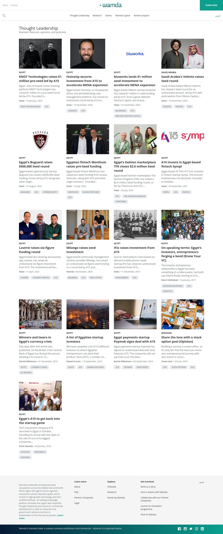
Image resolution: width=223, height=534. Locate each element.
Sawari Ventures (95, 367)
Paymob (128, 367)
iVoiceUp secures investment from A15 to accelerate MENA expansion (87, 81)
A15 (46, 106)
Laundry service (41, 277)
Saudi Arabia (168, 72)
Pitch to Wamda (148, 514)
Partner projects (141, 15)
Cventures (121, 201)
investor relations (172, 286)
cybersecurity (50, 192)
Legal (76, 503)
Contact (14, 5)
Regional (166, 333)
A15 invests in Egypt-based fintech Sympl (181, 164)
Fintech (186, 192)
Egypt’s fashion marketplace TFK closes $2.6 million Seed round (135, 166)
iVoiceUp (72, 110)
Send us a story (148, 486)
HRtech (179, 106)
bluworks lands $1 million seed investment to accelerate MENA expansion (134, 81)
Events (108, 15)
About (5, 5)
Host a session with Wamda (154, 492)
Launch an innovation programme (151, 507)
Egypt (22, 72)
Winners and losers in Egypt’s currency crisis (35, 339)
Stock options (179, 367)
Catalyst (25, 452)
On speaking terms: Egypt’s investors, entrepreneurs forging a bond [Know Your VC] (181, 254)
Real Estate (95, 277)
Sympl (166, 192)
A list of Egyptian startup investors (85, 339)
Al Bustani (26, 372)
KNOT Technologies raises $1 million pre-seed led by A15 (40, 79)
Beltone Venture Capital (128, 116)
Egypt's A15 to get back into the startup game (39, 421)
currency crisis (39, 367)
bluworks (121, 110)
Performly (40, 452)
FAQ (76, 492)
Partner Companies (83, 497)
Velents (167, 106)
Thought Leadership (79, 15)
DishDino (25, 457)
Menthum (73, 192)
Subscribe (211, 5)
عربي (218, 15)
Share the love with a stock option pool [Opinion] (181, 339)
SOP (165, 367)
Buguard (25, 192)
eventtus (167, 291)
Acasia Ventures (91, 192)
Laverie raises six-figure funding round (36, 250)
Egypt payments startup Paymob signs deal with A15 (134, 339)
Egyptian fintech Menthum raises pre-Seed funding (86, 164)
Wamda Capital (122, 15)
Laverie (24, 277)
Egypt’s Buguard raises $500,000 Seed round (35, 164)
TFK (117, 196)
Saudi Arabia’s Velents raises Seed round (182, 79)
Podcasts (111, 486)
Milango (72, 277)
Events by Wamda (116, 497)
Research (97, 15)
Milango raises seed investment (81, 250)
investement (122, 277)
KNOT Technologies (30, 106)
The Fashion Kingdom (134, 196)
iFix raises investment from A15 (134, 250)
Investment (142, 367)
